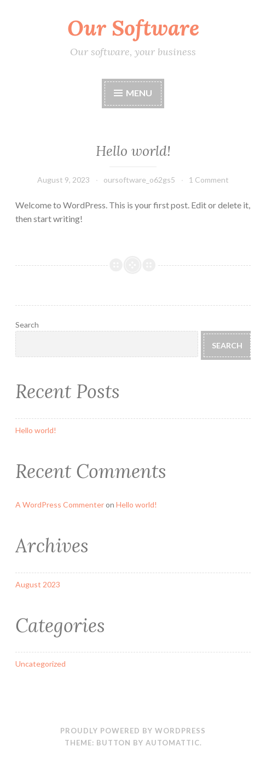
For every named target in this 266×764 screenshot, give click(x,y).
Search (27, 324)
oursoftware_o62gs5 (139, 179)
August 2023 (37, 584)
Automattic (173, 742)
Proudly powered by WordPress (133, 730)
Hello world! (133, 151)
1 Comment (209, 179)
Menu (139, 93)
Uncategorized (40, 663)
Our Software (133, 28)
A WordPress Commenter (59, 504)
